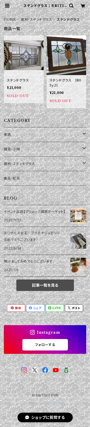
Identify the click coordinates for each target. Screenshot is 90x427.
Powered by (45, 403)
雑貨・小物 (12, 149)
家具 (7, 134)
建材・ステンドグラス (36, 19)
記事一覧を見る (45, 285)
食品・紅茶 (12, 178)
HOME (10, 19)
